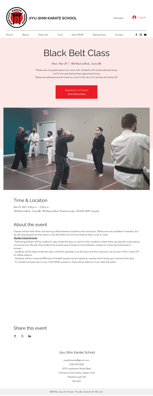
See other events (76, 93)
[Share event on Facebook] (15, 336)
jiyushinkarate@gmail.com (76, 360)
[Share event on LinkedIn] (29, 336)
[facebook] (136, 34)
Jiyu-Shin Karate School (77, 352)
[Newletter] (118, 18)
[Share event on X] (22, 336)
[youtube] (145, 34)
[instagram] (140, 34)
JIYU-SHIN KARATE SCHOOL (53, 18)
